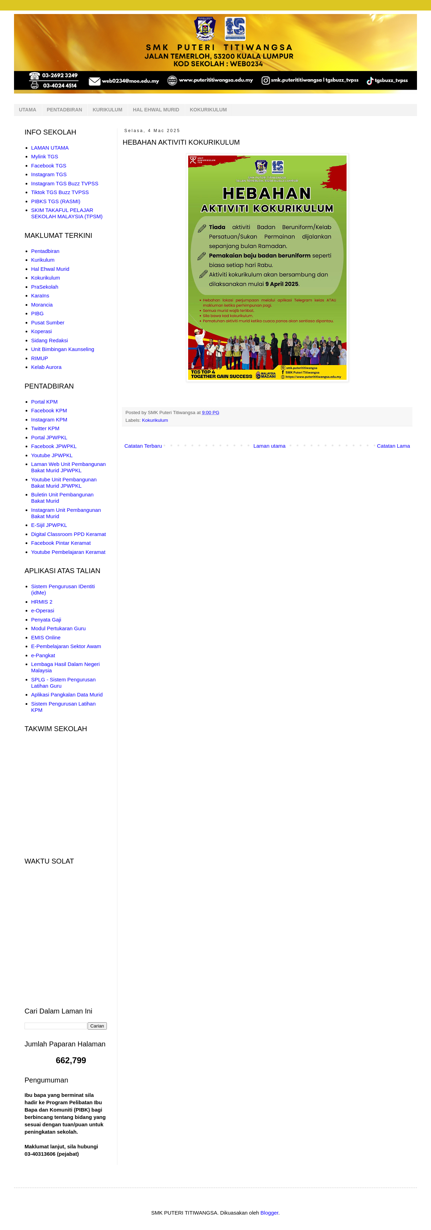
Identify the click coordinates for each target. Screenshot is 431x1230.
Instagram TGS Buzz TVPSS (64, 183)
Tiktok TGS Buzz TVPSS (60, 192)
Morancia (42, 305)
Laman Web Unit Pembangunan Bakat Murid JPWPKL (68, 467)
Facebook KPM (49, 410)
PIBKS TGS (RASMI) (56, 201)
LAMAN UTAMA (50, 148)
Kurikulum (43, 260)
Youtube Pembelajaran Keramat (68, 552)
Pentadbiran (45, 251)
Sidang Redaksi (49, 340)
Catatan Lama (393, 446)
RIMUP (39, 358)
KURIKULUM (107, 109)
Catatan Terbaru (143, 446)
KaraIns (40, 295)
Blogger (269, 1213)
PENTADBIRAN (64, 109)
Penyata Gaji (46, 620)
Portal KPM (44, 402)
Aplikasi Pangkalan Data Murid (67, 695)
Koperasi (41, 331)
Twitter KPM (45, 428)
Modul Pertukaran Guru (58, 628)
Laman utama (269, 446)
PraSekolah (45, 287)
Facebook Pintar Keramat (61, 543)
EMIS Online (46, 637)
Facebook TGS (49, 166)
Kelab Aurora (46, 367)
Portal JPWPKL (49, 437)
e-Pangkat (43, 655)
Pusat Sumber (47, 322)
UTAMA (27, 109)
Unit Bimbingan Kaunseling (62, 349)
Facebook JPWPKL (54, 446)
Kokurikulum (155, 420)
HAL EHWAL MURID (156, 109)
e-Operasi (42, 610)
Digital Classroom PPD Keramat (68, 534)
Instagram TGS (49, 174)
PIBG (37, 313)
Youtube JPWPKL (52, 455)
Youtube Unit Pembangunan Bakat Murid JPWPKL (64, 482)
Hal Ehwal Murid (50, 269)
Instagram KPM (49, 419)
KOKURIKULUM (208, 109)
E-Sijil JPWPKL (49, 525)
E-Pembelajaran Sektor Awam (66, 646)
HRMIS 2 (42, 602)
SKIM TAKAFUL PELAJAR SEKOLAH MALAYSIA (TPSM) (67, 213)
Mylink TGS (44, 156)
